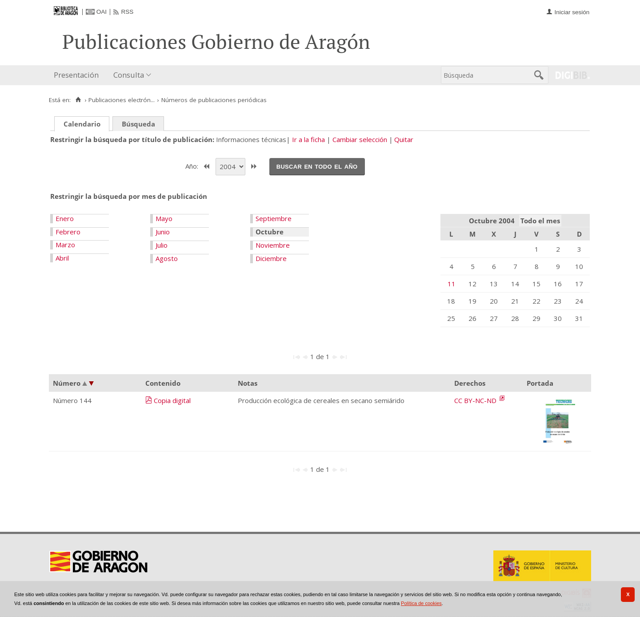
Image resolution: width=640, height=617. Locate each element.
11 (452, 283)
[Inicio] (78, 100)
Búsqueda (138, 123)
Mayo (164, 218)
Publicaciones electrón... (121, 100)
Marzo (65, 244)
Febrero (68, 231)
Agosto (167, 258)
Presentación (76, 75)
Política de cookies (421, 603)
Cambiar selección (359, 139)
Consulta (128, 75)
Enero (65, 218)
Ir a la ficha (308, 139)
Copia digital (172, 400)
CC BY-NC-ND (476, 400)
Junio (163, 231)
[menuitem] (78, 75)
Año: (192, 165)
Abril (62, 257)
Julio (162, 245)
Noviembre (273, 245)
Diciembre (271, 258)
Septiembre (274, 218)
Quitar (403, 139)
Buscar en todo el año (317, 166)
